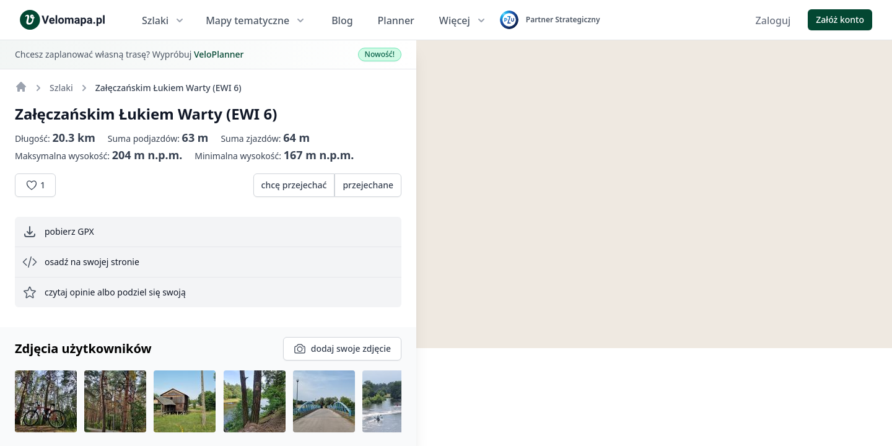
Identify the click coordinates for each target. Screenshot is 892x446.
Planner (396, 20)
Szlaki (164, 20)
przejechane (368, 185)
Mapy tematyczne (256, 20)
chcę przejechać (294, 185)
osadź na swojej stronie (80, 262)
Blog (341, 20)
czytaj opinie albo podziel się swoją (104, 292)
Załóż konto (840, 19)
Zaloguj (773, 20)
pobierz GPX (58, 231)
